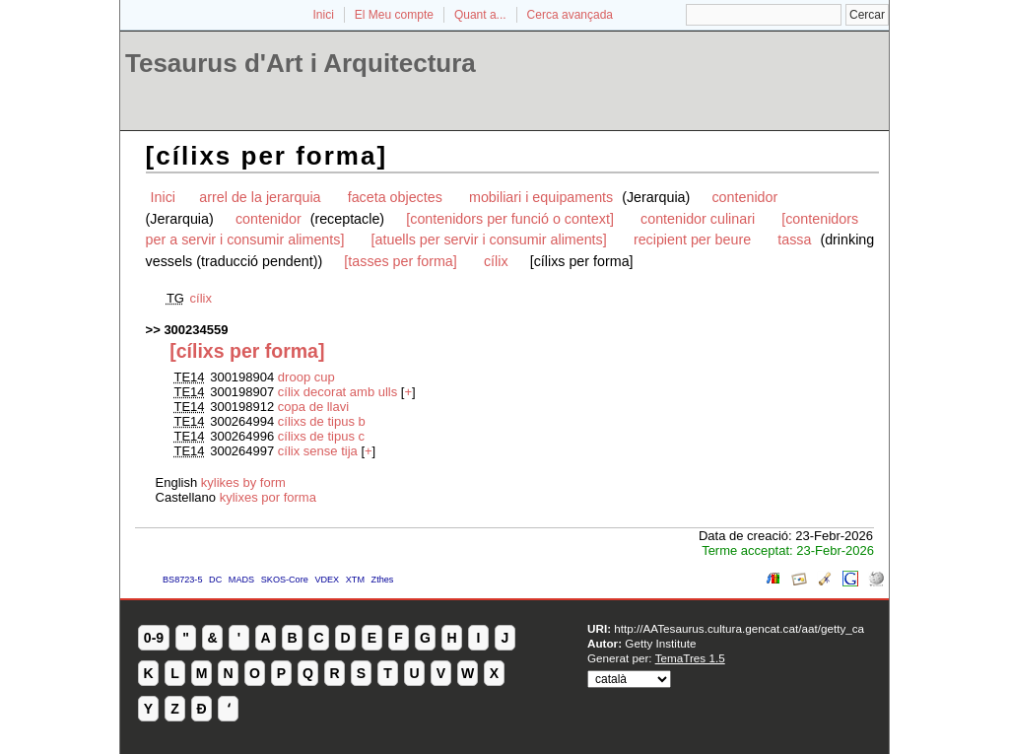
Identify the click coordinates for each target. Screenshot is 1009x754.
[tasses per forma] (400, 261)
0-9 (154, 638)
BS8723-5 (182, 579)
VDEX (326, 579)
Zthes (382, 579)
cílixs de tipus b (322, 421)
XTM (355, 579)
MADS (241, 579)
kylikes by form (243, 482)
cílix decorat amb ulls (337, 391)
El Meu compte (394, 15)
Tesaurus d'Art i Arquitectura (300, 63)
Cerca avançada (570, 15)
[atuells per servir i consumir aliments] (489, 239)
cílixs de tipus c (321, 436)
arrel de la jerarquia (259, 197)
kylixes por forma (268, 497)
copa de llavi (313, 406)
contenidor (744, 197)
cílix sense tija (318, 451)
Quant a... (480, 15)
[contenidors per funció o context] (510, 219)
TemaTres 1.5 (690, 657)
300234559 (196, 329)
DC (215, 579)
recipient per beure (692, 239)
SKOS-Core (284, 579)
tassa (794, 239)
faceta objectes (395, 197)
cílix (496, 261)
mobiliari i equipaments (543, 197)
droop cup (306, 377)
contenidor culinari (697, 219)
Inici (323, 15)
